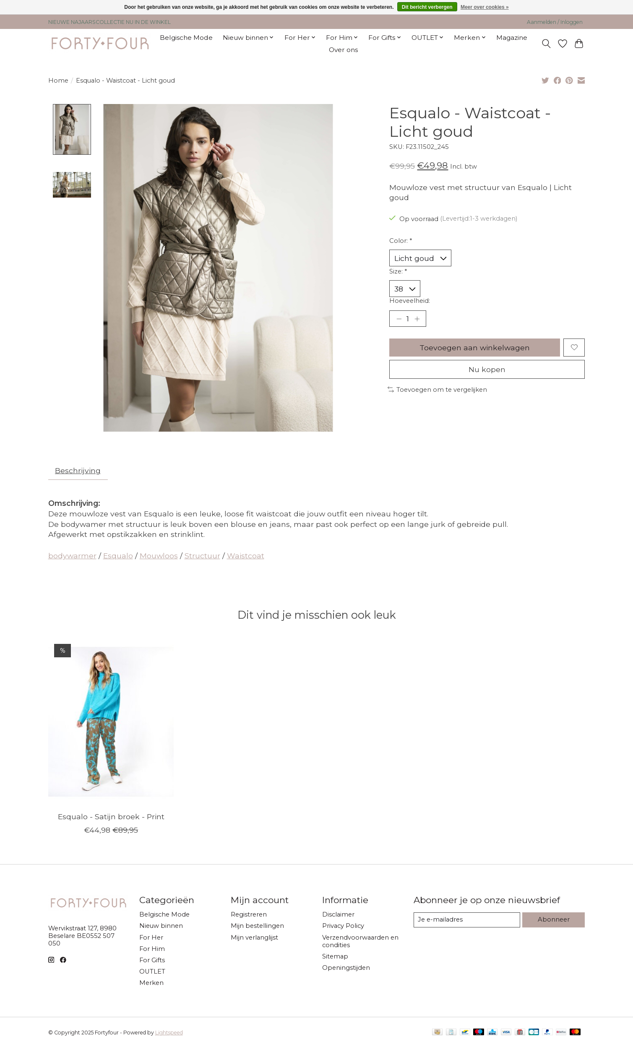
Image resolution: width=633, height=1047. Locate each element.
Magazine (511, 38)
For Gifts (152, 960)
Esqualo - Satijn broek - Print (110, 816)
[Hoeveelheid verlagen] (399, 318)
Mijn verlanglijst (254, 937)
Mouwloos (159, 556)
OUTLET (152, 972)
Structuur (202, 556)
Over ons (343, 50)
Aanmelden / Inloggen (555, 22)
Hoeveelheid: (409, 301)
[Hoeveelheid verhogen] (417, 318)
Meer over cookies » (485, 7)
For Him (152, 949)
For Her (151, 937)
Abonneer (554, 919)
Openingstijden (346, 967)
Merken (151, 983)
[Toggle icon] (546, 43)
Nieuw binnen (161, 926)
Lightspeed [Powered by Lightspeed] (169, 1033)
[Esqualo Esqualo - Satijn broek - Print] (111, 721)
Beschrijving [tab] (78, 470)
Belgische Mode (186, 38)
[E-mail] (467, 919)
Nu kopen (487, 369)
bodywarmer (72, 556)
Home (58, 80)
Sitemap (335, 956)
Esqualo (118, 556)
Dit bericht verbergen (427, 7)
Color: (400, 241)
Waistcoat (245, 556)
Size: (398, 271)
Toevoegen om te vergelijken (437, 389)
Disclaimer (338, 915)
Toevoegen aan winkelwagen (474, 347)
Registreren (249, 915)
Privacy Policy (343, 926)
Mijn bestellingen (257, 926)
